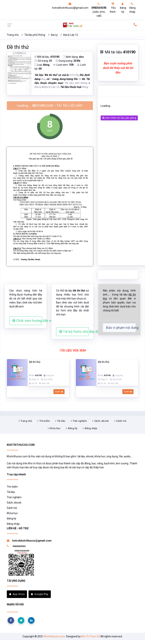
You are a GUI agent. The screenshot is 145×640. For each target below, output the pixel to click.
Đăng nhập (132, 7)
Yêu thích (113, 7)
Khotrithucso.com (54, 636)
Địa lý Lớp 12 (70, 34)
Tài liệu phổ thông (34, 34)
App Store (17, 594)
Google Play (39, 594)
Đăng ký (123, 7)
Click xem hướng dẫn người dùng (27, 321)
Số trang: (43, 60)
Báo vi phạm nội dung (121, 328)
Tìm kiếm (44, 420)
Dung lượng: (68, 60)
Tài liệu (61, 420)
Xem (59, 391)
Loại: (41, 64)
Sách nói (121, 420)
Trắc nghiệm (80, 420)
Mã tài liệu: (46, 56)
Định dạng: (73, 56)
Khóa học (55, 428)
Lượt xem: (63, 64)
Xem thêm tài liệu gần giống (119, 118)
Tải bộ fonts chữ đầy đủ (74, 332)
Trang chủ (13, 34)
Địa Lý (54, 34)
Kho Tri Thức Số (90, 636)
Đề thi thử (18, 47)
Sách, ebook (101, 420)
